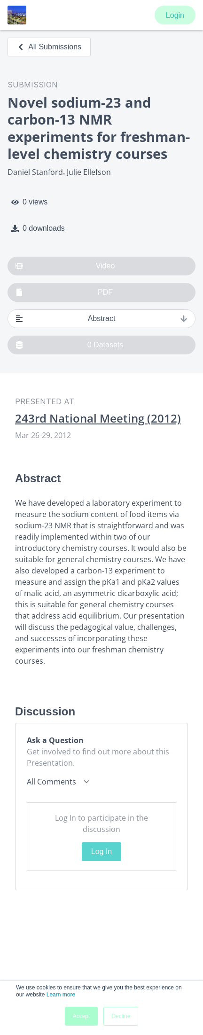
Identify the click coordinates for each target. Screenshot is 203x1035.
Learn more (61, 994)
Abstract (101, 319)
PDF (64, 292)
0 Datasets (69, 345)
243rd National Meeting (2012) (98, 418)
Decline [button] (120, 1016)
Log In (101, 851)
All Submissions (49, 47)
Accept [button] (81, 1016)
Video (65, 266)
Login (175, 15)
